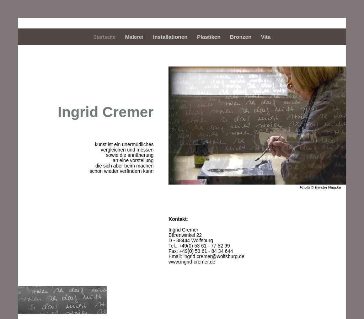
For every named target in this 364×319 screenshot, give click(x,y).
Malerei (134, 37)
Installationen (170, 37)
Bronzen (240, 37)
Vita (266, 37)
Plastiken (208, 37)
